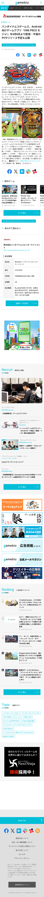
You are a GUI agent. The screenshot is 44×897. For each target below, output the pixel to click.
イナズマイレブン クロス (10, 713)
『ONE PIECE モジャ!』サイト (30, 161)
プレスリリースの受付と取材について (22, 846)
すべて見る (22, 213)
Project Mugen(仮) (28, 721)
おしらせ (22, 854)
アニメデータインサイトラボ (30, 713)
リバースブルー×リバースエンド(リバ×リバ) (17, 725)
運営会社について (22, 838)
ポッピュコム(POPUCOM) (11, 721)
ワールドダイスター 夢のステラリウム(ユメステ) (18, 732)
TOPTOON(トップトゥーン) (11, 717)
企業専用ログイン (22, 885)
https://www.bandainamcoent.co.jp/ (16, 250)
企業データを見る (22, 303)
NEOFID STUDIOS (8, 736)
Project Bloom (8, 728)
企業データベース (15, 8)
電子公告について (22, 850)
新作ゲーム (6, 22)
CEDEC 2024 (27, 717)
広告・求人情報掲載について (22, 842)
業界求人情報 (28, 8)
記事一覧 (4, 8)
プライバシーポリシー (22, 858)
